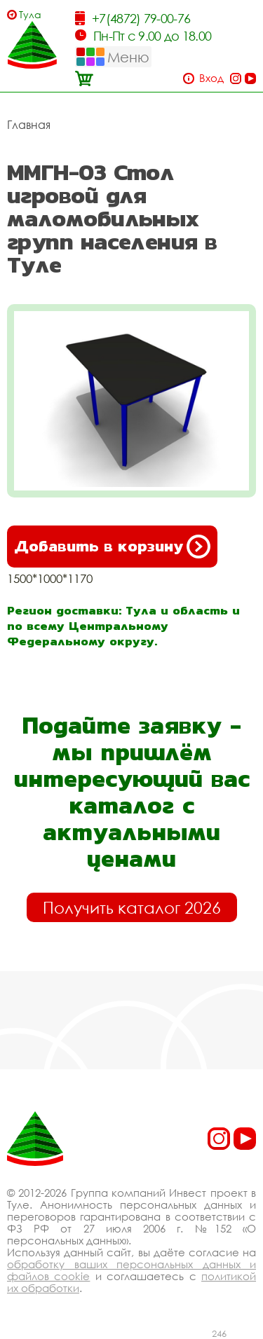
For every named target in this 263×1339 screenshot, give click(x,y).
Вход (211, 78)
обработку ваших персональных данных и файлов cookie (131, 1270)
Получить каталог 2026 (132, 907)
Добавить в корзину (112, 546)
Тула (30, 14)
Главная (28, 125)
